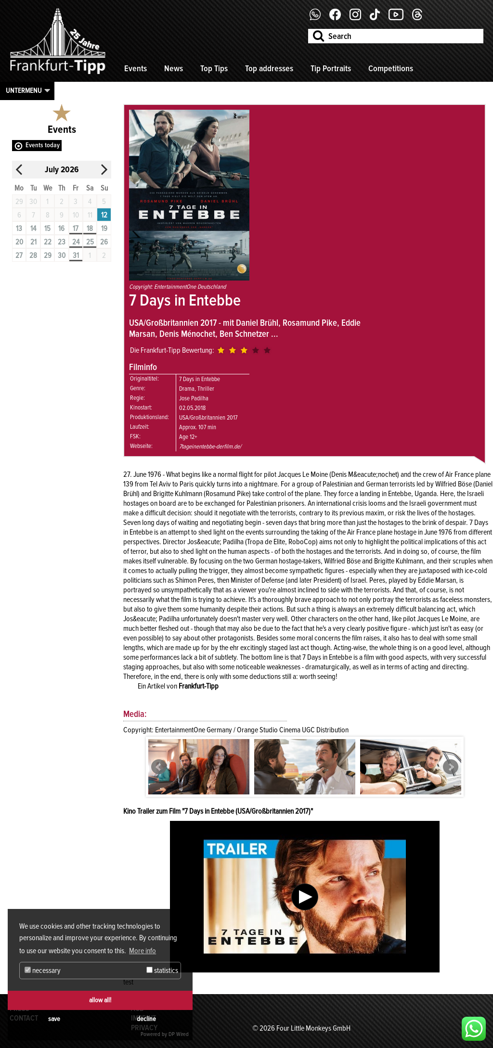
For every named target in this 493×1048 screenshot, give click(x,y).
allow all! (100, 1000)
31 (76, 255)
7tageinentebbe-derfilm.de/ (210, 446)
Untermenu (24, 90)
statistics (162, 970)
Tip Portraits (331, 68)
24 (75, 242)
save (54, 1019)
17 (75, 228)
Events (135, 68)
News (173, 68)
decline (146, 1019)
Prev (159, 767)
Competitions (390, 68)
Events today (43, 145)
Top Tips (214, 68)
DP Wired (179, 1034)
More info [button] (142, 951)
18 (90, 228)
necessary (43, 970)
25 (90, 242)
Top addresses (269, 68)
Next (450, 767)
